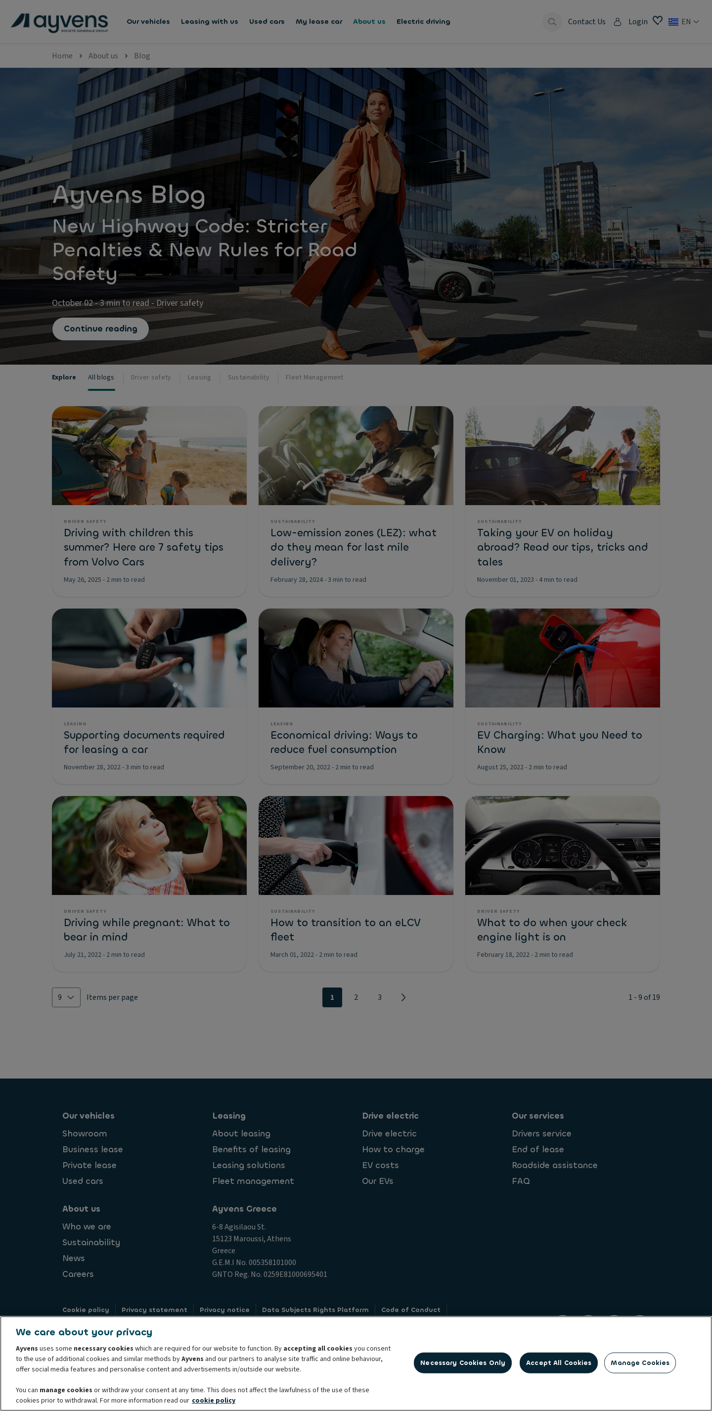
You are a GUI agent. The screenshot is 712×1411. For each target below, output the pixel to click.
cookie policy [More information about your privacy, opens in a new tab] (213, 1403)
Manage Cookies (640, 1365)
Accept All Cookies (558, 1365)
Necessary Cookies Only (462, 1365)
